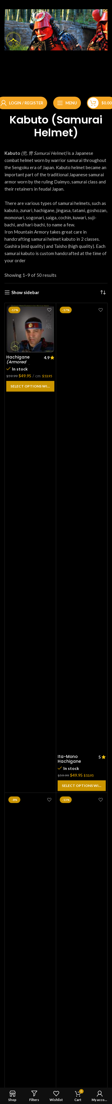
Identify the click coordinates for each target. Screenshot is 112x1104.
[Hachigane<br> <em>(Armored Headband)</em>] (30, 329)
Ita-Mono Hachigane (69, 764)
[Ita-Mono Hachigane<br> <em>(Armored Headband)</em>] (82, 528)
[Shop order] (103, 292)
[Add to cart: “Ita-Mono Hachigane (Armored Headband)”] (82, 785)
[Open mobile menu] (67, 103)
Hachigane (18, 362)
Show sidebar (25, 292)
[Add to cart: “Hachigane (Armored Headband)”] (30, 386)
